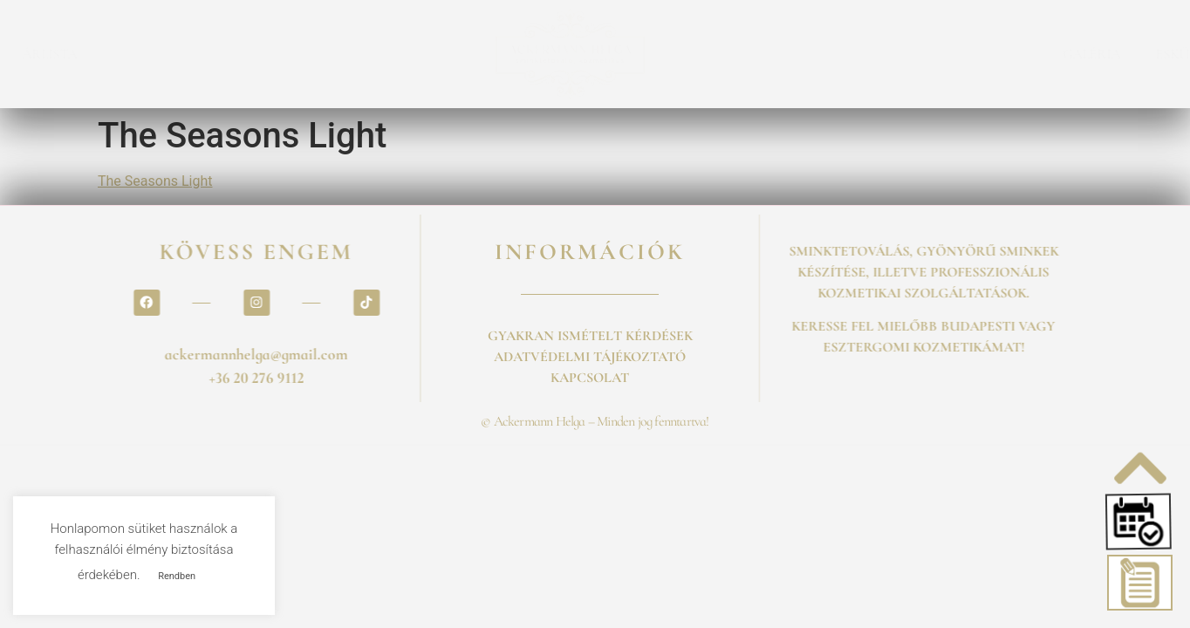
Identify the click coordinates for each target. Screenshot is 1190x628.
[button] (1141, 521)
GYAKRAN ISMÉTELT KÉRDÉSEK (590, 336)
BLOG (1126, 54)
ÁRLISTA (185, 54)
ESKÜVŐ (1047, 54)
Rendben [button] (176, 576)
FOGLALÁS (89, 54)
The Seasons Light (155, 181)
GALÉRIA (956, 54)
